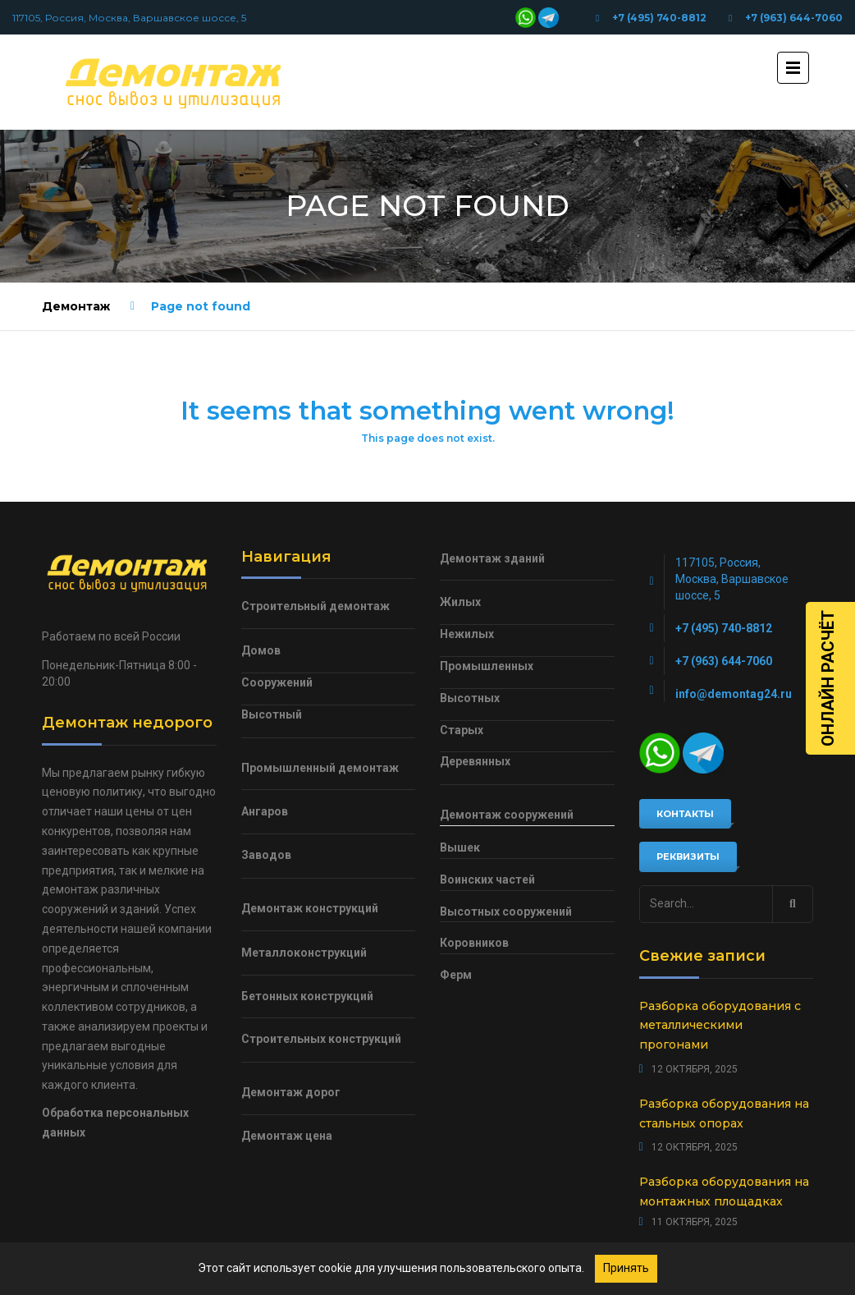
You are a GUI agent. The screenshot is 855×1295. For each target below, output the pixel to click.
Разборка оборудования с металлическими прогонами (720, 1026)
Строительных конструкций (321, 1038)
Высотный (271, 714)
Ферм (456, 974)
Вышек (460, 847)
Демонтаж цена (286, 1135)
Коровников (474, 942)
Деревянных (475, 761)
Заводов (266, 854)
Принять (626, 1267)
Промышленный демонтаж (320, 767)
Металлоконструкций (304, 952)
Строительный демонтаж (315, 606)
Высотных (470, 698)
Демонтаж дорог (291, 1092)
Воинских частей (487, 879)
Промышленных (486, 666)
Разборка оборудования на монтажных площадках (724, 1191)
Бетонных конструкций (307, 996)
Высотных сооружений (506, 911)
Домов (261, 650)
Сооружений (277, 682)
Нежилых (467, 634)
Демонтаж (76, 306)
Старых (461, 730)
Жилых (460, 601)
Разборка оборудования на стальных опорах (724, 1113)
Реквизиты (688, 856)
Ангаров (264, 811)
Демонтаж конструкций (309, 908)
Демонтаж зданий (492, 558)
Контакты (685, 814)
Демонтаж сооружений (507, 814)
